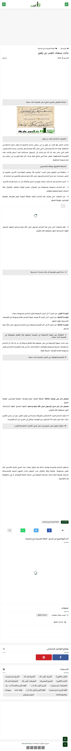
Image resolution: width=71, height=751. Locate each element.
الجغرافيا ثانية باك (11, 681)
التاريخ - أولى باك (45, 677)
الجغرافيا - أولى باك (29, 681)
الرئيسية (65, 49)
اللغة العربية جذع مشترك (47, 49)
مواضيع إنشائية (61, 695)
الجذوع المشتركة (46, 681)
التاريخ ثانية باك (29, 677)
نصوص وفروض (28, 695)
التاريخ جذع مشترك (12, 677)
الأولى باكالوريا (61, 677)
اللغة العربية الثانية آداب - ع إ (16, 686)
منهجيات (8, 690)
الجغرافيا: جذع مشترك (59, 686)
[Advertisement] (35, 26)
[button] (49, 530)
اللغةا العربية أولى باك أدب (35, 690)
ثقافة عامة (18, 690)
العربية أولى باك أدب (38, 686)
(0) (4, 58)
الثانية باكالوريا (61, 681)
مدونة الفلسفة (27, 743)
